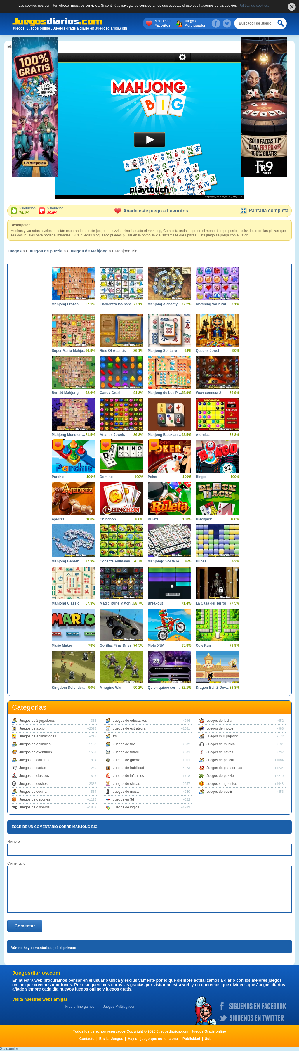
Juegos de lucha (219, 720)
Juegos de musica (221, 744)
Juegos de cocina (32, 791)
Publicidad (191, 1039)
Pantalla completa (264, 210)
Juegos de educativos (130, 720)
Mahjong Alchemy (163, 304)
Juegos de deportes (34, 799)
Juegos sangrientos (222, 784)
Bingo (201, 477)
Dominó (106, 477)
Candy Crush (110, 393)
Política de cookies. (254, 6)
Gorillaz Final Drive (115, 645)
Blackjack (204, 519)
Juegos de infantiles (128, 776)
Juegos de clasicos (34, 776)
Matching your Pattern (213, 304)
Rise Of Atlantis (113, 351)
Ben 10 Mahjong (65, 393)
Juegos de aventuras (35, 752)
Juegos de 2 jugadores (37, 720)
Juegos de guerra (126, 760)
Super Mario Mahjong (69, 351)
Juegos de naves (220, 752)
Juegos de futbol (126, 752)
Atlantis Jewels (112, 435)
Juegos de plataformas (224, 768)
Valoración (27, 210)
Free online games (79, 1007)
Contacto (87, 1039)
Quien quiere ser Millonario (165, 687)
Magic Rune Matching (117, 603)
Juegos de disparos (34, 807)
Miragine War (110, 687)
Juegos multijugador (222, 736)
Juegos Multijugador (118, 1007)
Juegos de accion (32, 728)
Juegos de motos (220, 728)
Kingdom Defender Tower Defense (69, 687)
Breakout (155, 603)
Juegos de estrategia (129, 728)
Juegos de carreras (34, 760)
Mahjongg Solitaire (163, 561)
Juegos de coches (33, 784)
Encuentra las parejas (117, 304)
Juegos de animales (35, 744)
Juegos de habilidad (128, 768)
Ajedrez (58, 519)
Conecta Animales (115, 561)
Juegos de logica (126, 807)
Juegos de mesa (126, 791)
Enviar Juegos (111, 1039)
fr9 (115, 736)
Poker (152, 477)
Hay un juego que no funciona (153, 1039)
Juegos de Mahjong (88, 251)
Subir (209, 1039)
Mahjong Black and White (165, 435)
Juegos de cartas (32, 768)
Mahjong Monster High (69, 435)
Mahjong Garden (65, 561)
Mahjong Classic (65, 603)
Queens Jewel (207, 351)
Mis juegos (162, 23)
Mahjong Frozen (65, 304)
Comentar (25, 925)
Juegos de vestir (219, 791)
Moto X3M (156, 645)
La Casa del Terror (211, 603)
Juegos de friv (124, 744)
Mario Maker (62, 645)
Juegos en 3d (123, 799)
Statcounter (9, 1049)
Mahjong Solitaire (162, 351)
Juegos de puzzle (45, 251)
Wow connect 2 (208, 393)
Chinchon (108, 519)
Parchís (58, 477)
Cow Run (203, 645)
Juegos (195, 23)
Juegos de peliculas (222, 760)
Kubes (201, 561)
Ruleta (153, 519)
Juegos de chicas (126, 784)
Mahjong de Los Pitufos (165, 393)
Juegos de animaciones (37, 736)
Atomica (202, 435)
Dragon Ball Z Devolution (213, 687)
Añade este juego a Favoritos (151, 211)
